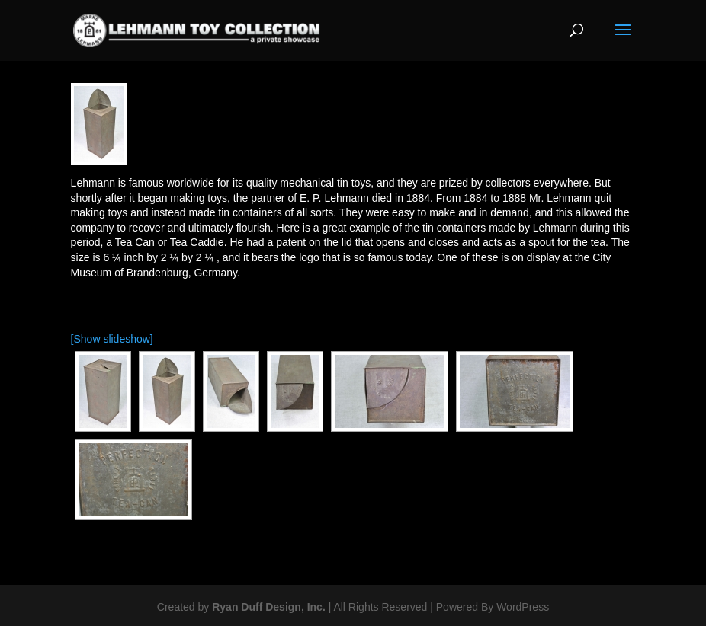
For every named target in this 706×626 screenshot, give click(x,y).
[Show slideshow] (112, 339)
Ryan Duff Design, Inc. (269, 607)
